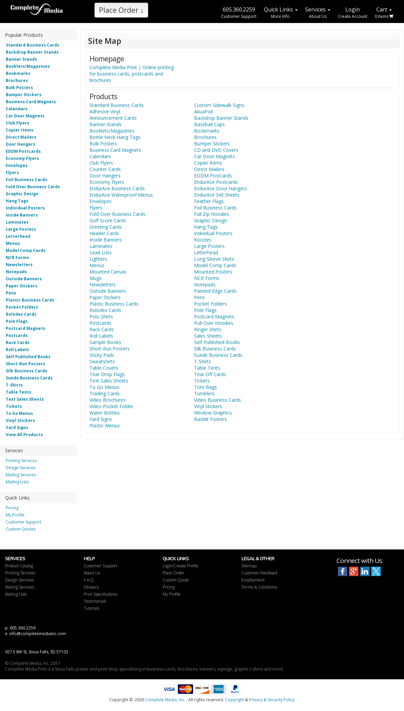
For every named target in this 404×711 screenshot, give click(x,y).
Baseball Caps (209, 124)
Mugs (95, 278)
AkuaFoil (203, 111)
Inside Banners (22, 215)
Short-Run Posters (25, 364)
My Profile (15, 515)
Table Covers (103, 368)
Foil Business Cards (26, 179)
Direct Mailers (21, 137)
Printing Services (21, 460)
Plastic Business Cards (30, 300)
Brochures (17, 80)
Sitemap (249, 566)
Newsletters (19, 264)
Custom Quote (176, 580)
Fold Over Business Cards (33, 187)
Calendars (17, 109)
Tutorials (91, 608)
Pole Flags (17, 321)
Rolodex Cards (21, 314)
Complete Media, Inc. (165, 700)
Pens (11, 293)
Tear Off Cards (210, 374)
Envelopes (17, 165)
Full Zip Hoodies (211, 214)
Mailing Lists (17, 482)
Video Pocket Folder (111, 406)
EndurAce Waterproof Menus (121, 195)
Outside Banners (24, 279)
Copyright (234, 700)
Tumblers (204, 393)
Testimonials (95, 601)
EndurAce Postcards (216, 182)
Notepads (16, 272)
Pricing (12, 508)
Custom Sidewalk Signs (219, 105)
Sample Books (105, 342)
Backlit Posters (210, 419)
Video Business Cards (217, 400)
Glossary (91, 587)
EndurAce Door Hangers (220, 188)
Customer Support (23, 522)
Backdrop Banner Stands (32, 52)
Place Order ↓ (121, 10)
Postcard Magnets (25, 328)
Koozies (203, 239)
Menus (13, 243)
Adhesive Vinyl (104, 111)
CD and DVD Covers (216, 150)
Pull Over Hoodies (213, 323)
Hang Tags (17, 201)
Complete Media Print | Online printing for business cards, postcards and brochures (131, 73)
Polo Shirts (101, 316)
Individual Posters (25, 208)
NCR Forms (17, 257)
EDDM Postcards (23, 151)
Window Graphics (213, 412)
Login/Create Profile (180, 566)
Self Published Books (28, 357)
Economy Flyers (22, 158)
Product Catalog (19, 566)
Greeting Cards (105, 227)
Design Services (20, 468)
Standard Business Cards (32, 45)
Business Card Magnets (31, 102)
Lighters (98, 259)
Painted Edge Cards (215, 291)
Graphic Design (22, 194)
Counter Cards (105, 169)
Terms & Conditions (259, 587)
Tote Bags (205, 387)
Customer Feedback (259, 573)
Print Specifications (100, 594)
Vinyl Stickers (20, 420)
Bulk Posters (19, 87)
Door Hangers (20, 144)
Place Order (174, 573)
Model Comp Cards (26, 250)
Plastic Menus (104, 425)
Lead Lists (100, 252)
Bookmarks (18, 73)
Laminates (17, 222)
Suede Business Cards (29, 378)
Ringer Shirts (207, 329)
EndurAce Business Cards (117, 188)
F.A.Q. (89, 580)
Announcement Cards (113, 118)
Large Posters (21, 229)
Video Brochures (107, 400)
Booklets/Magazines (28, 66)
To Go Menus (19, 413)
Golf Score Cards (107, 220)
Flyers (12, 172)
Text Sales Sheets (25, 399)
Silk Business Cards (26, 371)
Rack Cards (18, 342)
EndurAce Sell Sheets (217, 195)
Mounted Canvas (108, 271)
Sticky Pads (101, 355)
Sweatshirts (102, 361)
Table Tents (18, 392)
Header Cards (104, 233)
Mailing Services (21, 475)
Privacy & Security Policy (272, 700)
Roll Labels (17, 349)
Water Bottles (104, 412)
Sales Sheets (208, 336)
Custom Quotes (21, 529)
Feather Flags (209, 201)
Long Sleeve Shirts (214, 259)
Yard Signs (17, 427)
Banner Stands (21, 59)
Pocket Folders (22, 307)
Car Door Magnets (25, 116)
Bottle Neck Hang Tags (114, 137)
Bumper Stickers (24, 94)
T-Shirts (14, 385)
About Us (92, 573)
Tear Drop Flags (107, 374)
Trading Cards (104, 393)
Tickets (14, 406)
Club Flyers (17, 123)
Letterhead (18, 236)
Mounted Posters (213, 271)
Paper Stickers (21, 286)
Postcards (17, 335)
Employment (253, 580)
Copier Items (19, 130)
